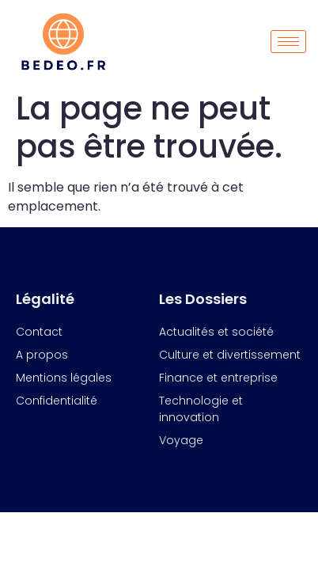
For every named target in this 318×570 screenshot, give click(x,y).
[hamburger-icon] (288, 41)
